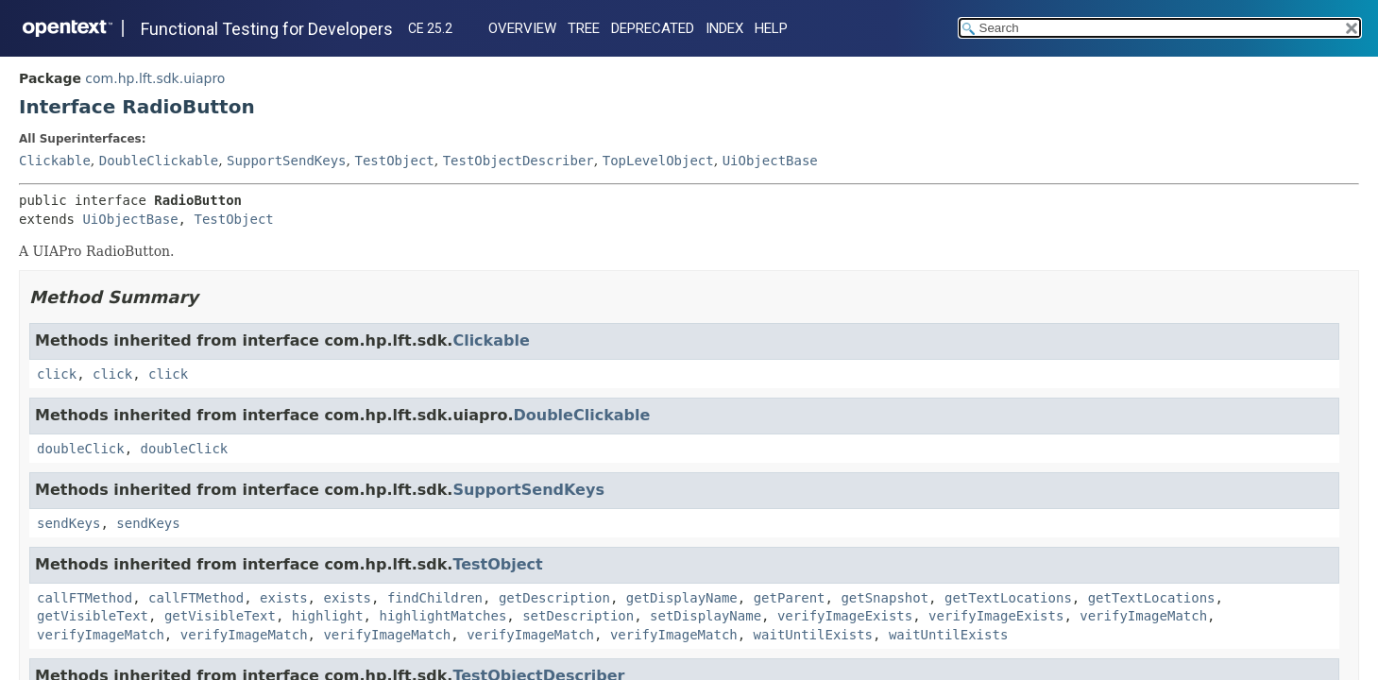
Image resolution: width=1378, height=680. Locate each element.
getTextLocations (1008, 597)
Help (771, 28)
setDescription (578, 615)
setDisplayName (705, 615)
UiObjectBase (770, 160)
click (57, 374)
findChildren (435, 597)
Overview (522, 28)
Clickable (55, 160)
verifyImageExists (844, 615)
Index (724, 28)
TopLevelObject (658, 160)
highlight (328, 615)
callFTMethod (84, 597)
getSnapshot (884, 597)
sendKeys (68, 523)
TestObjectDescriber (518, 160)
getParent (789, 597)
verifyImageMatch (1143, 615)
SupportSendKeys (286, 160)
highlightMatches (442, 615)
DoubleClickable (158, 160)
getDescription (554, 597)
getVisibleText (92, 615)
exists (284, 597)
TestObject (394, 160)
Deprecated (652, 28)
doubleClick (81, 448)
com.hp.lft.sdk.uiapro (155, 78)
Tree (584, 28)
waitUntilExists (813, 634)
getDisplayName (682, 597)
